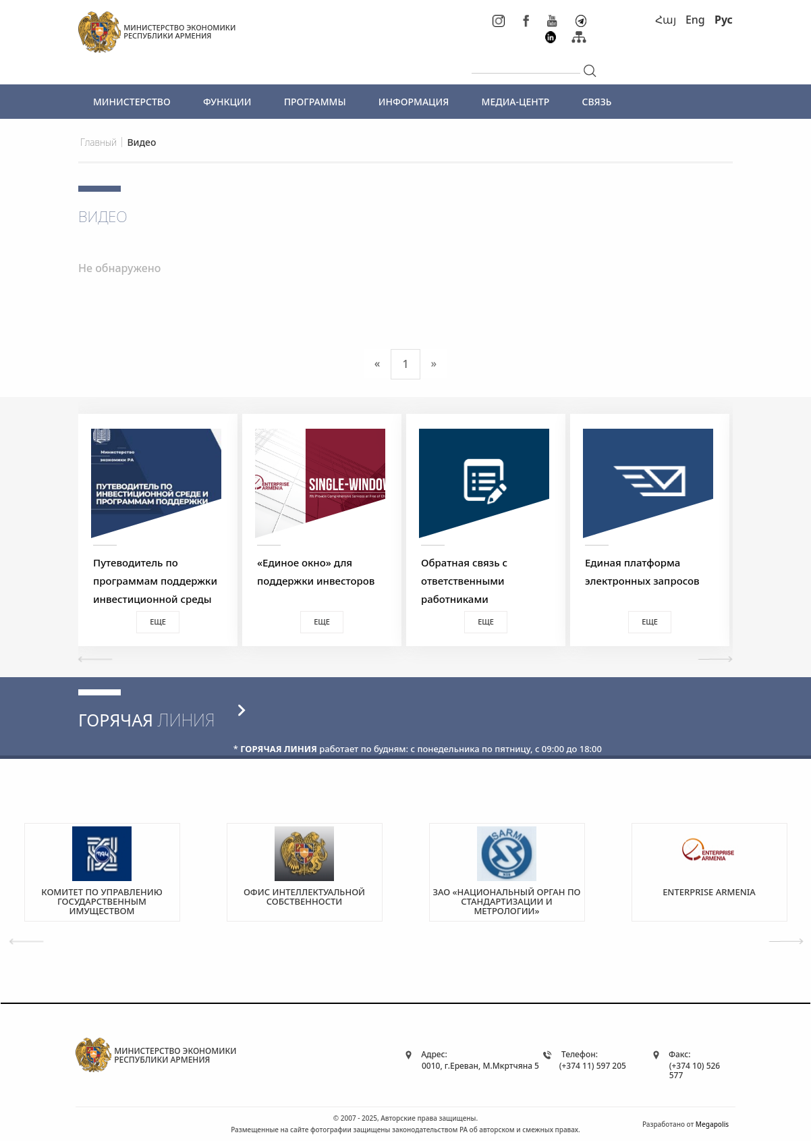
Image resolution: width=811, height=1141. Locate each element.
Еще (158, 621)
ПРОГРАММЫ (315, 101)
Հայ (665, 19)
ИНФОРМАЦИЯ (414, 101)
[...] (526, 62)
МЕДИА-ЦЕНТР (516, 101)
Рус (724, 19)
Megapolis (712, 1123)
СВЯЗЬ (596, 101)
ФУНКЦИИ (227, 101)
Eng (695, 19)
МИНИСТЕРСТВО (132, 101)
